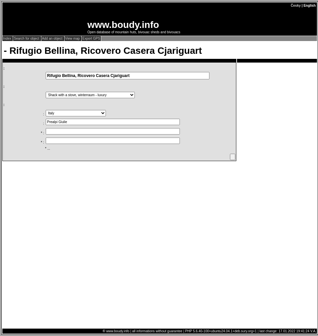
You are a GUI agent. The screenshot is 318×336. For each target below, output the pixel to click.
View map (73, 38)
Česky (296, 5)
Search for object (27, 38)
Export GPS (91, 38)
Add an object (53, 38)
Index (7, 38)
